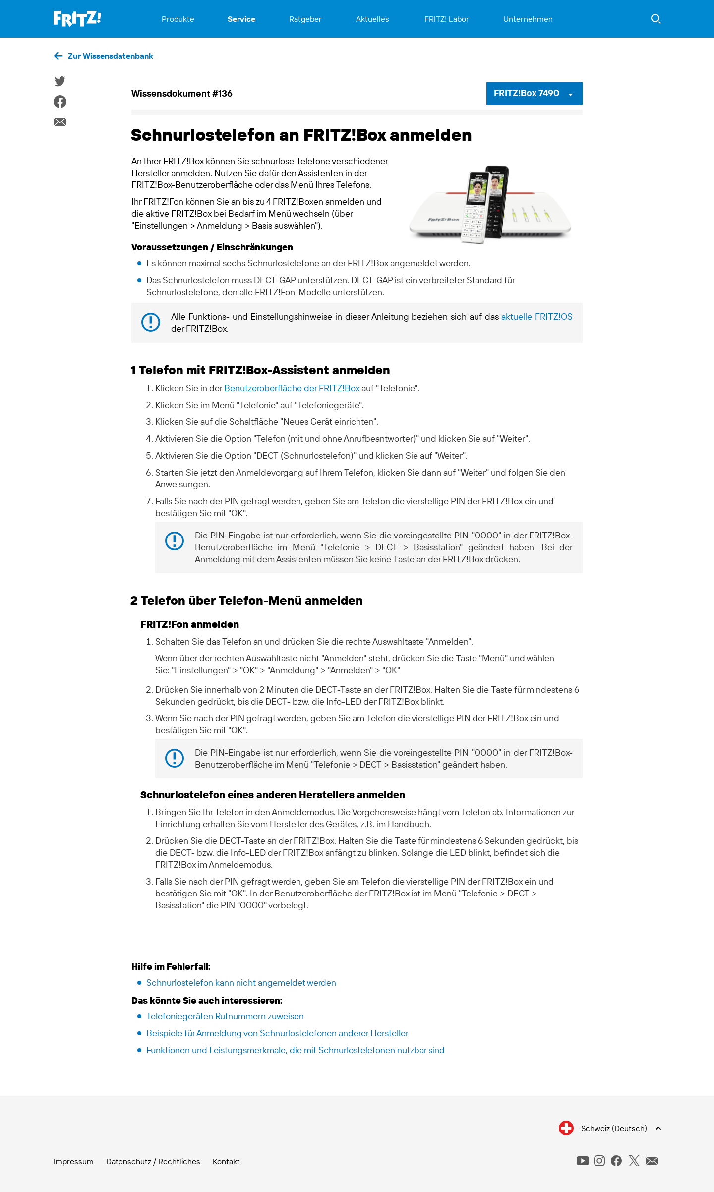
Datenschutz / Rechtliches (153, 1161)
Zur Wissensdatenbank (110, 55)
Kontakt (226, 1161)
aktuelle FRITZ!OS (537, 316)
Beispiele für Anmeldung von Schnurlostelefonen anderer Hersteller (277, 1033)
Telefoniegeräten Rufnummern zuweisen (225, 1016)
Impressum (74, 1161)
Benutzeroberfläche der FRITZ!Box (291, 388)
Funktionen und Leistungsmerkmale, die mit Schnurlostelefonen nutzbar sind (295, 1050)
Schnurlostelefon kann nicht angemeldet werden (241, 982)
